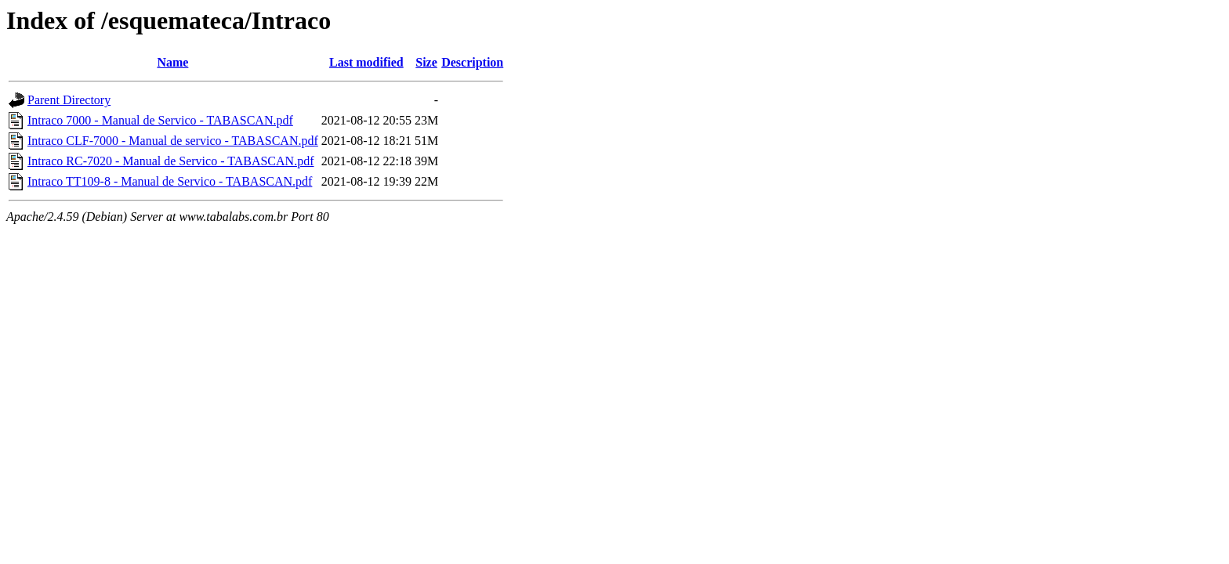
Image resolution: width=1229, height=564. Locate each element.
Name (172, 62)
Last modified (366, 62)
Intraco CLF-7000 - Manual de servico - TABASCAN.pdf (172, 140)
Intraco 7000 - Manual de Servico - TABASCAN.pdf (160, 120)
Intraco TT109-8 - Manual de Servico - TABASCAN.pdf (169, 181)
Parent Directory (69, 100)
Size (426, 62)
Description (472, 62)
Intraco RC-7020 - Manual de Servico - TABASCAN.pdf (170, 161)
